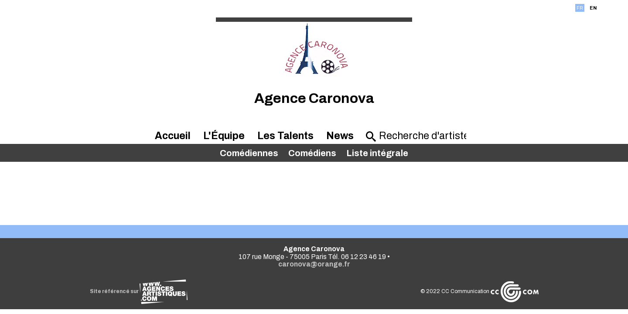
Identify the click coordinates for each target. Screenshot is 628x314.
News (340, 135)
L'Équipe (224, 135)
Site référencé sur (139, 291)
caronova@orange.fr (314, 264)
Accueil (173, 135)
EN (593, 7)
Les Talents (285, 135)
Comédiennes (249, 153)
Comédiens (312, 153)
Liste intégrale (377, 153)
